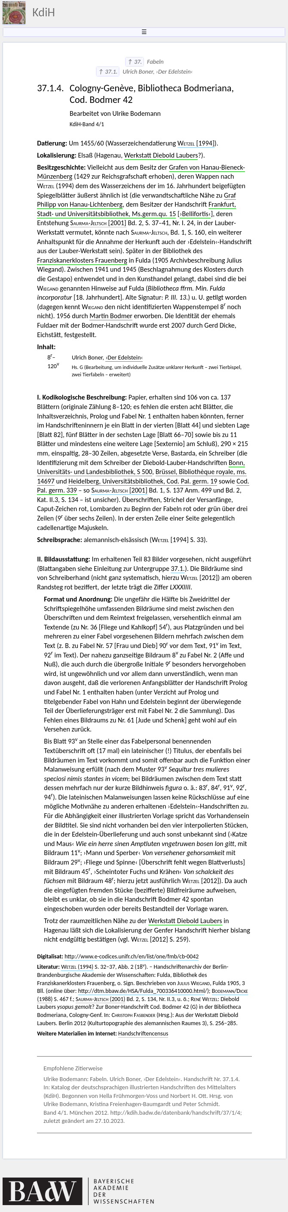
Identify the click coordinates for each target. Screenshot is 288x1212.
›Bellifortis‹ (195, 214)
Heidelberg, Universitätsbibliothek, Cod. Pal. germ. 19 (142, 481)
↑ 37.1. (107, 71)
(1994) (77, 966)
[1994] (196, 143)
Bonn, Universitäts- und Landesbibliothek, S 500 (141, 467)
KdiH (43, 12)
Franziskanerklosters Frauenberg (82, 260)
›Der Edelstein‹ (124, 357)
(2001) (100, 999)
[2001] (98, 223)
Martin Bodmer (110, 316)
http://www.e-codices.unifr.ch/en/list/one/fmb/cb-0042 (131, 956)
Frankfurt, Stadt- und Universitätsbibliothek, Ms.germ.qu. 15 (136, 209)
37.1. (177, 568)
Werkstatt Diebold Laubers (161, 155)
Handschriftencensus (143, 1033)
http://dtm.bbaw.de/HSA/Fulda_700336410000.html (141, 991)
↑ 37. (134, 61)
